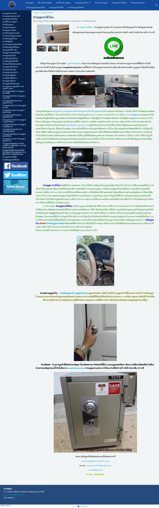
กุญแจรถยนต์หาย (74, 63)
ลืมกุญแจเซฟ (96, 111)
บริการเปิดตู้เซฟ (132, 114)
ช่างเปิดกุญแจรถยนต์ (89, 21)
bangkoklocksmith (76, 368)
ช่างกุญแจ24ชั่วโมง (43, 21)
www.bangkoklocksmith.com (95, 461)
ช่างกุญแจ (36, 12)
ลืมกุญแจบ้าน (58, 111)
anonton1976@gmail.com (99, 465)
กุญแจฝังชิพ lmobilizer (76, 125)
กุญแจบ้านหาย (82, 293)
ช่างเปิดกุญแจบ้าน (76, 21)
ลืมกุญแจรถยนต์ (71, 111)
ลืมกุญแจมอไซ (84, 111)
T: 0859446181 (95, 470)
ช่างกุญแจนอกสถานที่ (56, 21)
